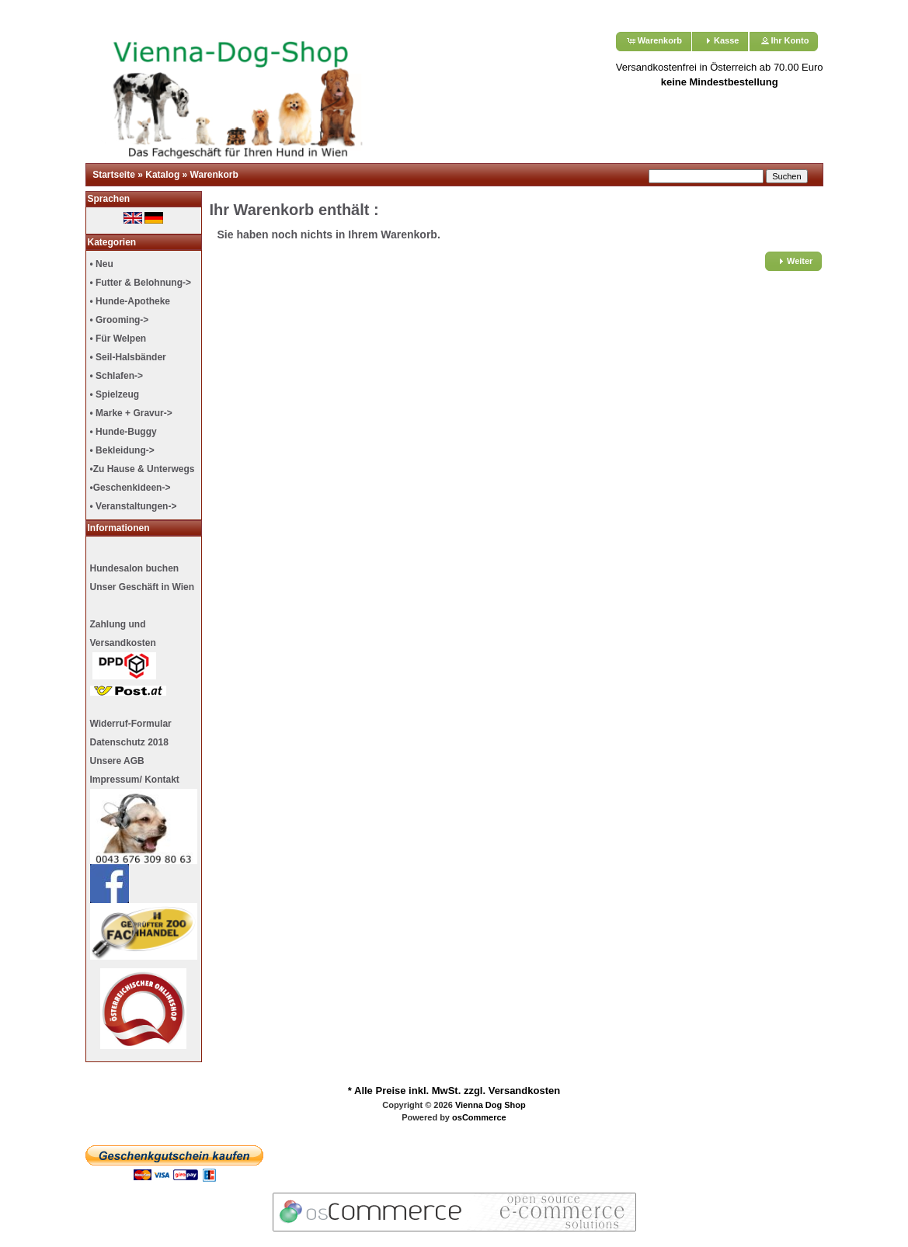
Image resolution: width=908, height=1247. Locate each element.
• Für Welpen (118, 338)
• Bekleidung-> (122, 450)
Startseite (113, 174)
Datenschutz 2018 (129, 742)
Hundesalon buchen (134, 568)
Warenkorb (214, 174)
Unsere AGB (117, 760)
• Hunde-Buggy (123, 431)
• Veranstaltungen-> (133, 506)
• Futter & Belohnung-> (141, 282)
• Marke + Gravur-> (131, 413)
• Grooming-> (119, 319)
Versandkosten (525, 1090)
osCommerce (479, 1117)
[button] (653, 41)
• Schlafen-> (117, 375)
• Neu (101, 264)
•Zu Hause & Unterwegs (142, 469)
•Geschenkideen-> (130, 487)
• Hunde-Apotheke (130, 301)
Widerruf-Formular (131, 723)
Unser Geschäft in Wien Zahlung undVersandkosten (142, 639)
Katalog (162, 174)
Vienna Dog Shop (490, 1105)
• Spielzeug (115, 394)
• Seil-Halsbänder (128, 357)
